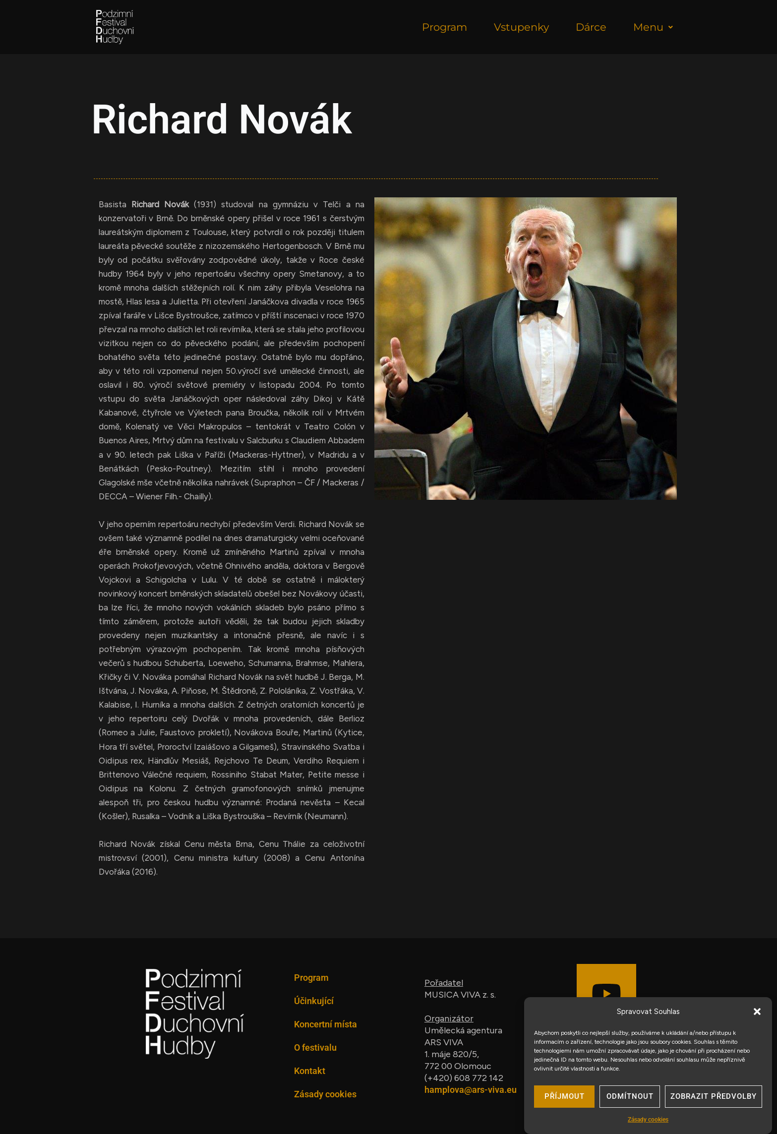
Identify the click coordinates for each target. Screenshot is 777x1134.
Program (444, 27)
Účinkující (314, 1001)
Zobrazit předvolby (713, 1098)
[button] (757, 1013)
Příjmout (564, 1098)
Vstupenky (521, 27)
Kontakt (309, 1071)
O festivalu (315, 1047)
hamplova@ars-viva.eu (470, 1089)
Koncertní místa (325, 1024)
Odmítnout (630, 1098)
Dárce (591, 27)
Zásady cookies (648, 1121)
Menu (653, 27)
